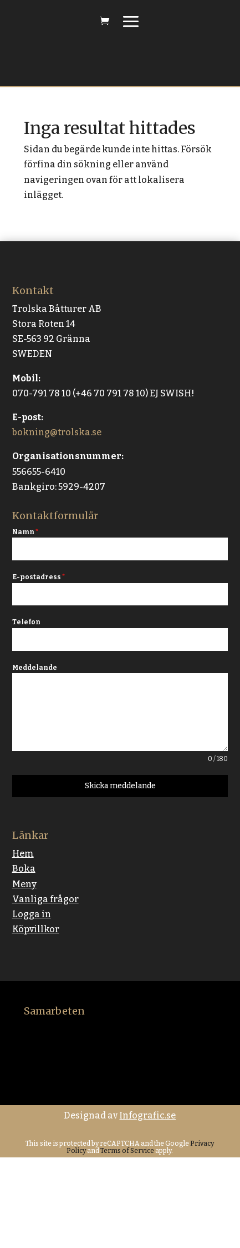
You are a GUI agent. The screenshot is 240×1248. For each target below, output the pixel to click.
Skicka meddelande (120, 785)
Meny (24, 884)
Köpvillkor (35, 929)
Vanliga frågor (45, 899)
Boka (23, 868)
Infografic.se (147, 1115)
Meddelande (34, 668)
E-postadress (38, 577)
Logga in (31, 914)
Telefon (26, 622)
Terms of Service (126, 1151)
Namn (25, 532)
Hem (23, 853)
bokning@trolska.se (56, 432)
